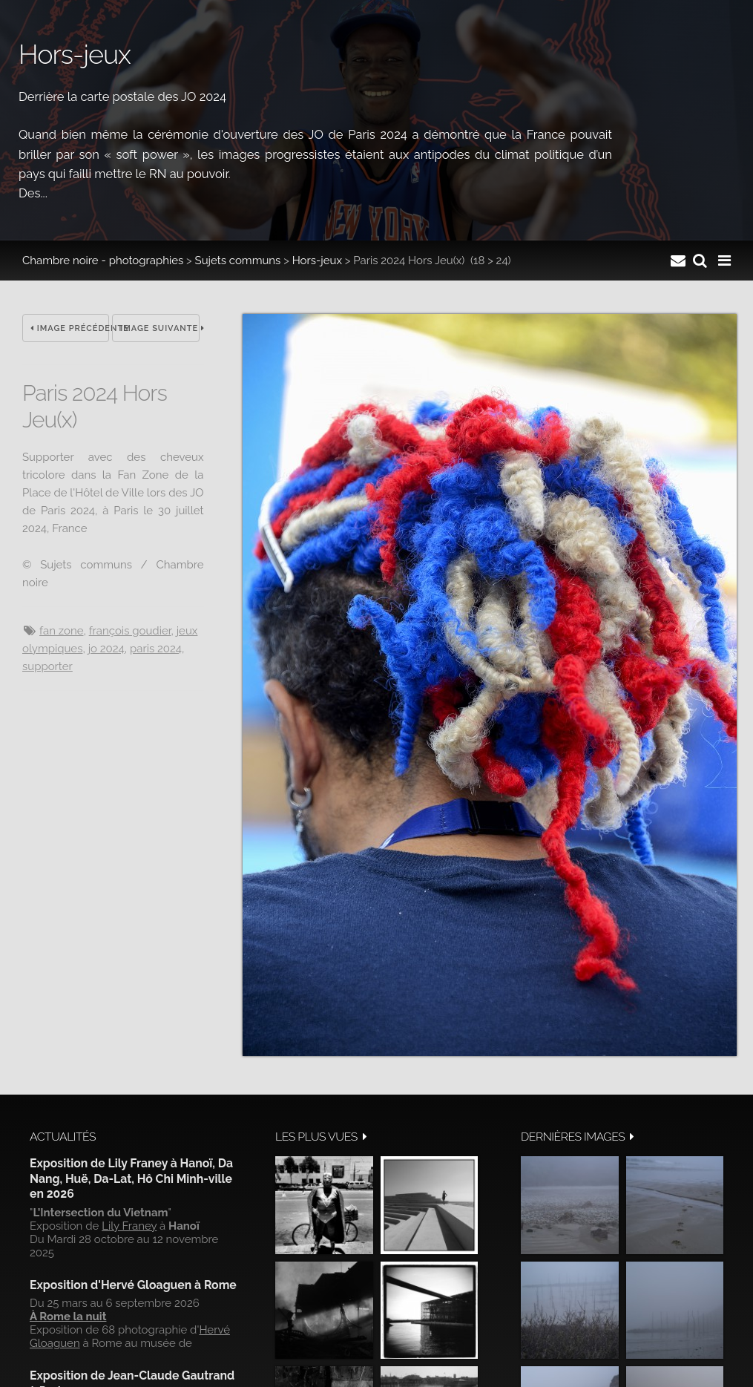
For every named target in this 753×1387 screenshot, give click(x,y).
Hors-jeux (317, 260)
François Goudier (130, 630)
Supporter (47, 666)
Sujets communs (238, 260)
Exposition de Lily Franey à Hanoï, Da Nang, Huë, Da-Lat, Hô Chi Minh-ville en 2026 (131, 1178)
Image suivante (159, 328)
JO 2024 (106, 648)
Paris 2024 (156, 648)
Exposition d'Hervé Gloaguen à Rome (133, 1285)
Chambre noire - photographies (102, 260)
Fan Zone (61, 630)
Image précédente (69, 328)
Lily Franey (129, 1226)
